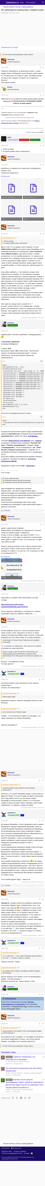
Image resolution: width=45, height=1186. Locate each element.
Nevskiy (8, 1073)
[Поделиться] (40, 67)
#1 (43, 67)
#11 (43, 780)
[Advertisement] (20, 750)
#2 (43, 95)
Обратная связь (7, 1151)
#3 (43, 145)
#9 (43, 627)
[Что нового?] (38, 2)
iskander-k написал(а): (10, 784)
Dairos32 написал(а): (9, 693)
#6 (43, 331)
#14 (43, 948)
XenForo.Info (14, 1159)
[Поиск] (43, 2)
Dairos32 (6, 13)
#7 (43, 524)
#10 (43, 679)
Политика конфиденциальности (12, 1153)
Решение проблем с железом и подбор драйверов (26, 1073)
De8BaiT (8, 1089)
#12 (43, 820)
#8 (43, 594)
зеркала (38, 441)
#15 (43, 994)
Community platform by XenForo (18, 1157)
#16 (43, 1023)
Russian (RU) (16, 1148)
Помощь (26, 1153)
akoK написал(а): (8, 238)
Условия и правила (19, 1151)
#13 (43, 899)
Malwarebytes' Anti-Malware (19, 441)
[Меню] (3, 2)
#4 (43, 164)
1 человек (7, 510)
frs (6, 1061)
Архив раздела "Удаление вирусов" (18, 1061)
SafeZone (5, 1148)
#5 (43, 233)
